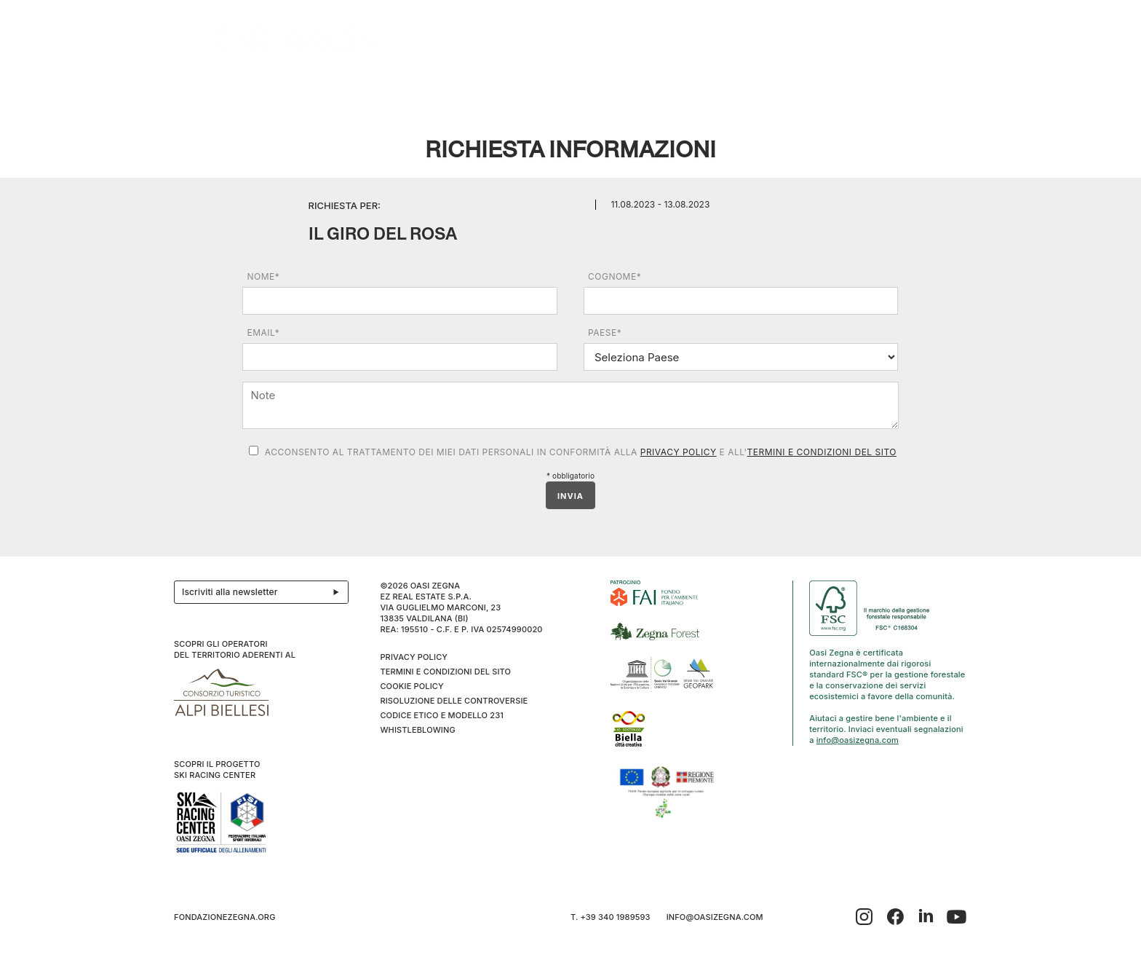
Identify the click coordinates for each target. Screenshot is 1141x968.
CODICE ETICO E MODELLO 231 (442, 715)
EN (952, 88)
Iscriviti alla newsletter (265, 592)
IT (933, 88)
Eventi (453, 88)
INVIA (570, 496)
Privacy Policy (678, 451)
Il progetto (211, 88)
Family (678, 88)
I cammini (522, 88)
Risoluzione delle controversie (454, 701)
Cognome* (614, 276)
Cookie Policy (411, 686)
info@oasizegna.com (857, 740)
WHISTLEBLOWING (417, 730)
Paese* (604, 332)
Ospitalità (373, 88)
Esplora (295, 88)
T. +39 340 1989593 (610, 917)
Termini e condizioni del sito (821, 451)
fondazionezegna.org (225, 917)
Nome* (263, 276)
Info (876, 88)
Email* (263, 332)
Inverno (813, 88)
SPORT (740, 88)
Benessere (604, 88)
